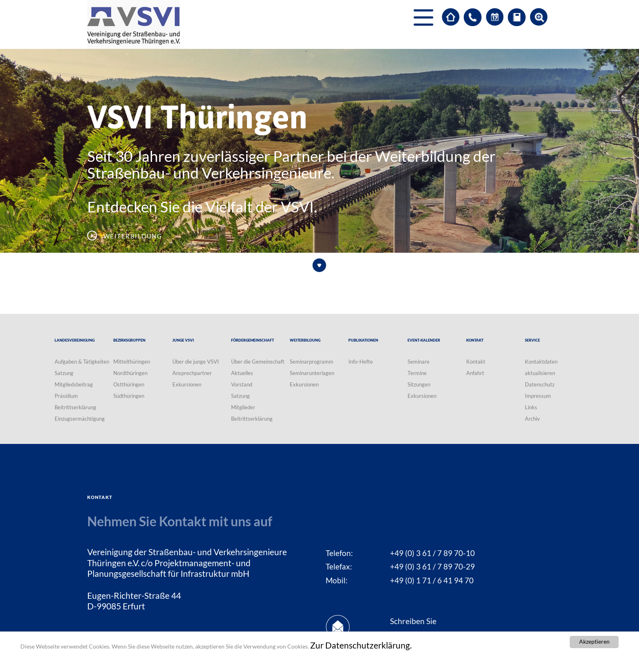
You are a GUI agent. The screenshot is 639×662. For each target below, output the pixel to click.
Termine (417, 373)
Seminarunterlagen (312, 373)
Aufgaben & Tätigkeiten (82, 361)
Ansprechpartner (192, 373)
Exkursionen (186, 384)
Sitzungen (419, 384)
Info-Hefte (360, 361)
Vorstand (241, 384)
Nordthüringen (130, 373)
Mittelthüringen (131, 361)
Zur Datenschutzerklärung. (361, 646)
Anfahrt (475, 373)
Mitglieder (243, 407)
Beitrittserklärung (75, 407)
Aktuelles (242, 373)
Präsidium (66, 396)
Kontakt (475, 361)
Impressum (538, 396)
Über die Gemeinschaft (257, 361)
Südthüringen (128, 396)
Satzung (64, 373)
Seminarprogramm (311, 361)
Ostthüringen (128, 384)
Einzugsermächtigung (80, 418)
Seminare (419, 361)
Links (531, 407)
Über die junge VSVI (195, 361)
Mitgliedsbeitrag (74, 384)
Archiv (532, 418)
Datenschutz (540, 384)
